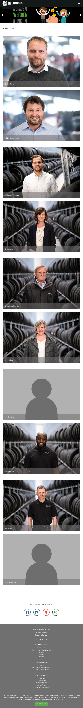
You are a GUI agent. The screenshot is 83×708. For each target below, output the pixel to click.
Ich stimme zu (41, 704)
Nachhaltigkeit (41, 683)
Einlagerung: (41, 662)
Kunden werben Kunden (41, 687)
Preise (41, 657)
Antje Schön (9, 360)
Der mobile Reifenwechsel (41, 650)
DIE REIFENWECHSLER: (41, 629)
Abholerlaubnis (41, 639)
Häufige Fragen (41, 685)
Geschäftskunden (41, 635)
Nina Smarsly (9, 249)
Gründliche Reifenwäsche (41, 667)
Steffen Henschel (11, 582)
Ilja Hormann (9, 528)
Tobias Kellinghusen (12, 138)
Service (41, 652)
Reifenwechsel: (41, 645)
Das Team (41, 678)
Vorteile (41, 654)
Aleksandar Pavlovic (12, 195)
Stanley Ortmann (11, 471)
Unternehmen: (41, 675)
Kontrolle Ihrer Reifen (41, 670)
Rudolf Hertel (9, 417)
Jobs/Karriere (41, 680)
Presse (41, 637)
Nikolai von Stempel (12, 306)
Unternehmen (41, 633)
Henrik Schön (9, 84)
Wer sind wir (41, 648)
